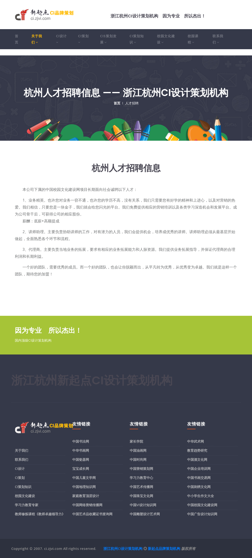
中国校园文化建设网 (202, 505)
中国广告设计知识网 (202, 514)
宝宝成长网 (80, 468)
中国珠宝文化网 (141, 496)
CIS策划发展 (108, 39)
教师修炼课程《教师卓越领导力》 (40, 514)
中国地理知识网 (84, 486)
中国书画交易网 (199, 477)
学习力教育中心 (141, 477)
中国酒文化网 (197, 459)
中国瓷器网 (80, 459)
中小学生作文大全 (200, 496)
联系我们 (218, 39)
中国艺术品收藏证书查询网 (92, 514)
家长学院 (136, 441)
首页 (16, 39)
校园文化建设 (166, 39)
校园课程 (193, 39)
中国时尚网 (138, 459)
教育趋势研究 (197, 450)
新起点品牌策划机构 (164, 548)
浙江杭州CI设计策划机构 (122, 548)
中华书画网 (80, 450)
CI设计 (61, 39)
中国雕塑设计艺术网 (145, 514)
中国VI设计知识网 (143, 505)
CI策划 (83, 39)
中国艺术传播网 (141, 486)
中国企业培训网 (199, 468)
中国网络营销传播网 (87, 505)
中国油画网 (138, 450)
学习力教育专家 (26, 505)
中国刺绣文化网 (199, 486)
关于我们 (36, 39)
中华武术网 (195, 441)
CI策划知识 (136, 39)
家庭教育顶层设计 (85, 496)
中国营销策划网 (141, 468)
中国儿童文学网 (84, 477)
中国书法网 (80, 441)
